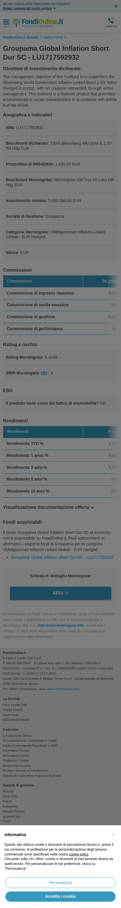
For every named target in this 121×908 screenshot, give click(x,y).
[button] (113, 834)
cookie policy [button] (78, 854)
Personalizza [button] (60, 882)
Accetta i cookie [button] (60, 896)
